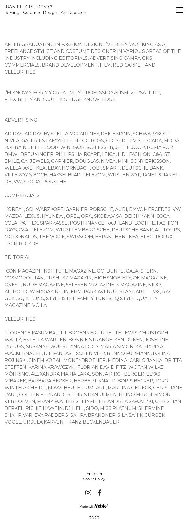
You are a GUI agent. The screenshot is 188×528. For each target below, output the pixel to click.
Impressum (94, 473)
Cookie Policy (94, 479)
